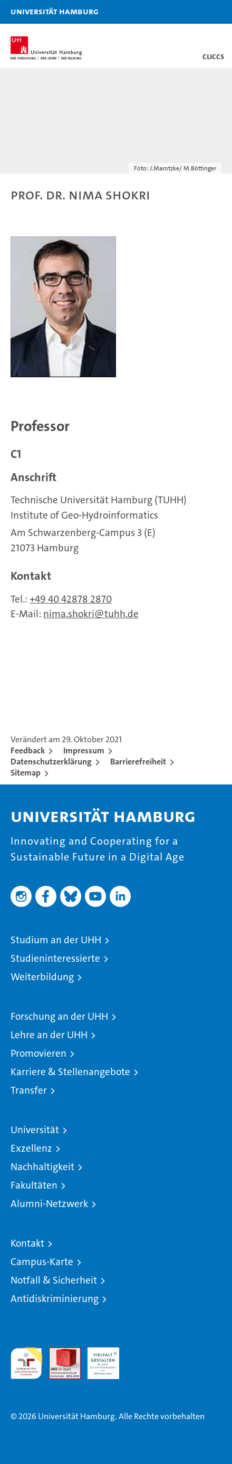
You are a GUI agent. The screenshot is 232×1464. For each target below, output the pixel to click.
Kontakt (27, 1243)
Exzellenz (31, 1148)
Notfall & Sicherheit (54, 1280)
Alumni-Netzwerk (49, 1203)
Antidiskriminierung (55, 1298)
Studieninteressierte (55, 958)
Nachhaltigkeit (42, 1166)
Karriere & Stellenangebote (70, 1071)
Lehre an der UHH (49, 1034)
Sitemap (26, 772)
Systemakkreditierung (142, 1352)
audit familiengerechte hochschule (26, 1363)
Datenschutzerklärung (51, 761)
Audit (59, 1352)
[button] (191, 12)
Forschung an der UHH (59, 1016)
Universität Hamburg (55, 11)
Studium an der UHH (56, 939)
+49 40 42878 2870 (71, 599)
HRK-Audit (98, 1358)
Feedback (28, 750)
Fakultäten (34, 1185)
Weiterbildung (42, 976)
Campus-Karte (42, 1261)
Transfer (29, 1090)
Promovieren (38, 1053)
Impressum (83, 750)
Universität (35, 1129)
